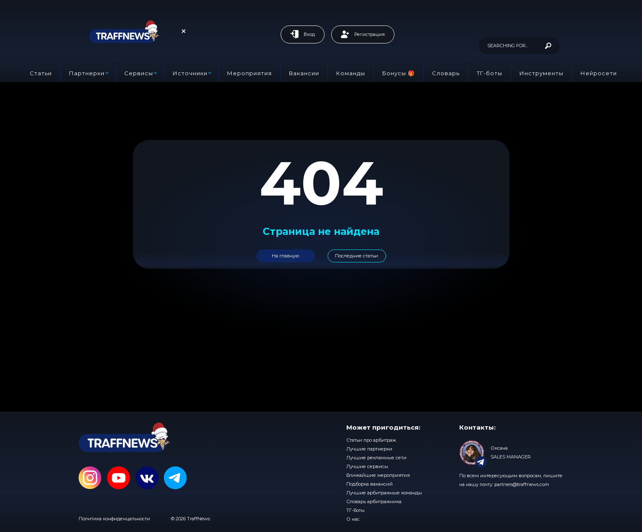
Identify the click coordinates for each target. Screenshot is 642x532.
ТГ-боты (489, 73)
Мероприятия (249, 73)
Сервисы (138, 73)
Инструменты (541, 73)
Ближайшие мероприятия (378, 475)
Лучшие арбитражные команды (384, 493)
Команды (350, 73)
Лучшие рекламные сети (376, 458)
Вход (302, 34)
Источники (190, 73)
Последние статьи (356, 256)
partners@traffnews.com (521, 484)
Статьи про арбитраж (371, 440)
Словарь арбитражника (374, 501)
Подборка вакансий (369, 484)
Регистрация (363, 34)
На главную (285, 256)
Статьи (41, 73)
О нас (353, 519)
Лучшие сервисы (367, 466)
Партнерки (87, 73)
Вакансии (304, 73)
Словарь (446, 73)
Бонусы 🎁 (398, 73)
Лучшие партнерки (369, 449)
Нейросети (599, 73)
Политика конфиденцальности (114, 519)
